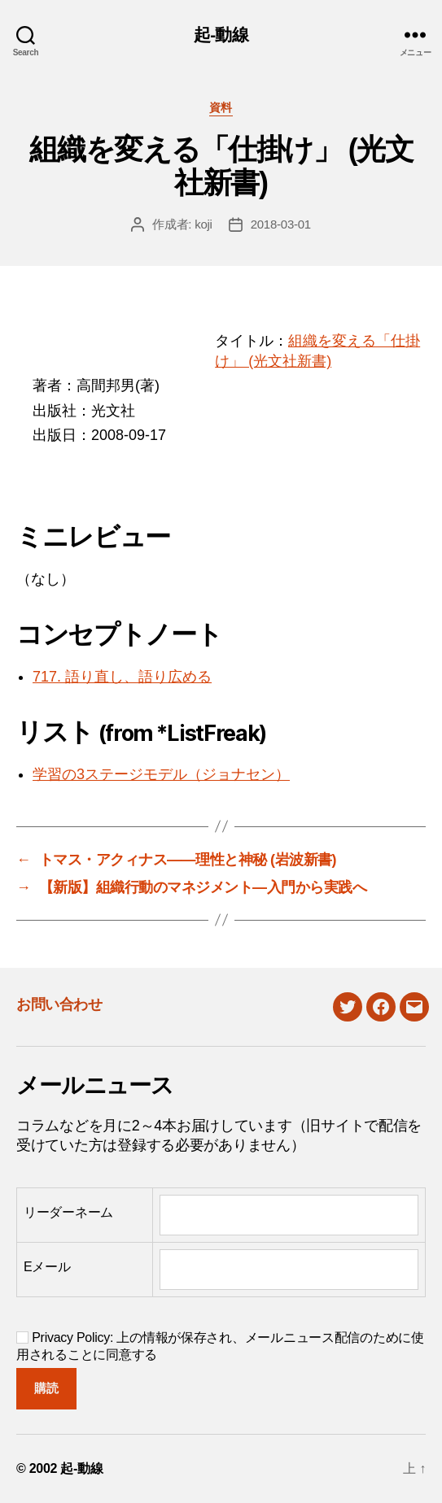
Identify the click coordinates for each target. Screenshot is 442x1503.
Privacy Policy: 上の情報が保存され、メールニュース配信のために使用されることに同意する (220, 1346)
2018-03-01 (281, 224)
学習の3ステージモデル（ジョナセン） (161, 774)
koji (203, 224)
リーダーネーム (68, 1212)
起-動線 (221, 34)
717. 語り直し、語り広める (122, 677)
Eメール (47, 1267)
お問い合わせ (59, 1004)
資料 (221, 107)
